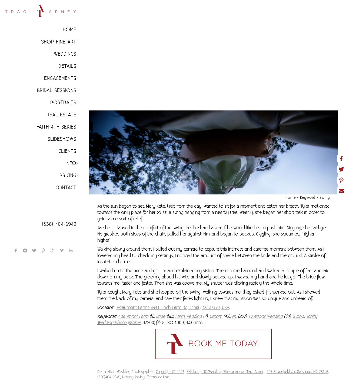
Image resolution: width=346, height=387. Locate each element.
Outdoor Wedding (265, 316)
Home (69, 30)
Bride (160, 316)
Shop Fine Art (58, 42)
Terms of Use (158, 377)
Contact (65, 188)
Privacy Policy (133, 377)
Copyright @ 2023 (170, 371)
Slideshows (62, 139)
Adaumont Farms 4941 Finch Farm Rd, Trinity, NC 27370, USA (173, 307)
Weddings (65, 54)
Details (67, 66)
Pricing (67, 176)
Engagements (60, 78)
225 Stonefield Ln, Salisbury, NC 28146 (297, 371)
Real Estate (61, 115)
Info (70, 163)
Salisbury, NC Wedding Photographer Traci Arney (225, 371)
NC (234, 316)
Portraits (63, 103)
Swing (298, 316)
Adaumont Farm (133, 316)
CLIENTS (67, 151)
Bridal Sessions (56, 91)
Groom (215, 316)
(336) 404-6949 (59, 224)
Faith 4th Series (56, 127)
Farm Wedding (188, 316)
